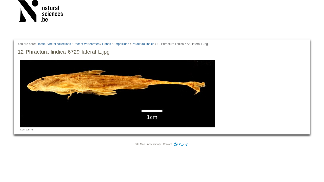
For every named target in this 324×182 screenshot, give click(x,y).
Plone (180, 144)
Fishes (106, 44)
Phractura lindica (143, 44)
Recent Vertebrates (86, 44)
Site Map (140, 144)
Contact (167, 144)
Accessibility (154, 144)
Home (41, 44)
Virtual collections (59, 44)
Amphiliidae (121, 44)
